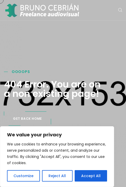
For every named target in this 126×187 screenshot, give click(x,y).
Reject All (57, 175)
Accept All (91, 175)
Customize (23, 175)
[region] (57, 156)
